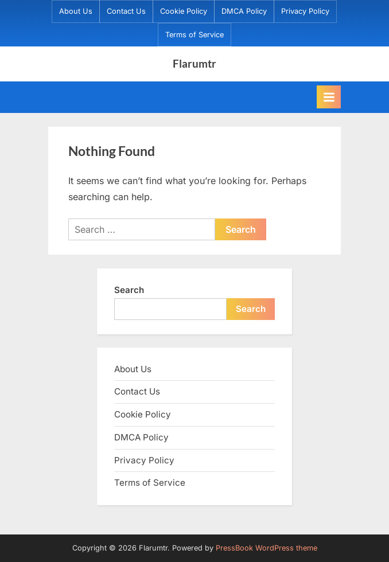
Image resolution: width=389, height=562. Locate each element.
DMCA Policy (244, 11)
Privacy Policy (305, 11)
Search (129, 289)
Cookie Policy (183, 11)
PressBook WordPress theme (266, 548)
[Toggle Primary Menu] (329, 96)
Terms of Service (194, 34)
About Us (75, 11)
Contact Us (126, 11)
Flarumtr (194, 63)
